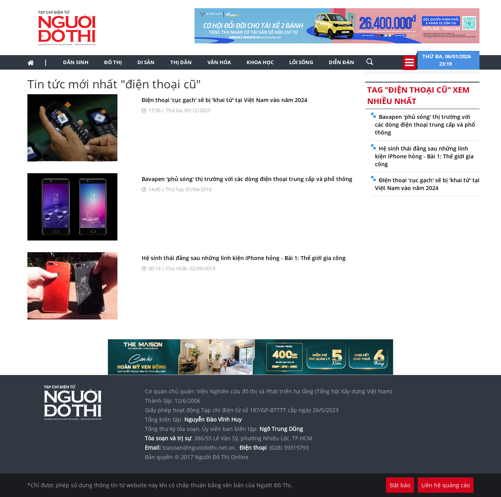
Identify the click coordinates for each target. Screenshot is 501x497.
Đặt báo (400, 485)
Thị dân (181, 62)
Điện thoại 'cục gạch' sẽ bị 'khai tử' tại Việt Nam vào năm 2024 (224, 100)
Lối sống (301, 62)
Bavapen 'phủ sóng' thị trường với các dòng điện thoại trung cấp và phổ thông (247, 179)
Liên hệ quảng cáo (446, 485)
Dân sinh (75, 62)
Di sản (146, 62)
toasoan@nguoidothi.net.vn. (199, 447)
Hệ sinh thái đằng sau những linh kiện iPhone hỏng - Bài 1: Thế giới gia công (244, 258)
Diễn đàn (341, 62)
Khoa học (260, 62)
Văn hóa (219, 62)
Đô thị (113, 62)
